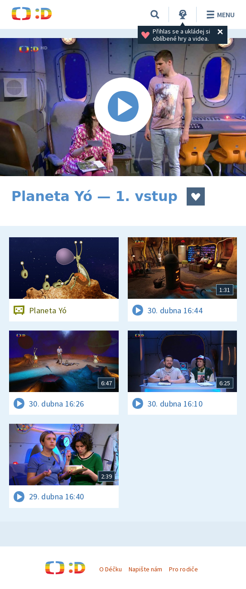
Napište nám (145, 569)
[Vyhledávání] (155, 14)
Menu (219, 14)
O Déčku (110, 569)
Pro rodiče (183, 569)
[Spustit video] (123, 107)
